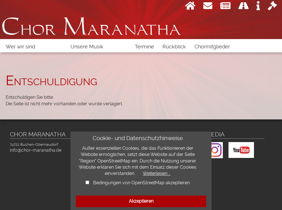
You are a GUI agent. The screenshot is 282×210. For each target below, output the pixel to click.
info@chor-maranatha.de (35, 150)
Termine (144, 47)
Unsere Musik (86, 47)
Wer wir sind (20, 47)
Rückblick (174, 47)
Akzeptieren (141, 201)
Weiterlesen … (156, 173)
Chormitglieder (212, 47)
